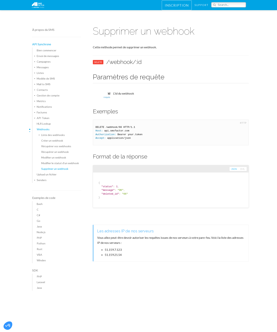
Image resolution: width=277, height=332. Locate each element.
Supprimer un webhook (54, 168)
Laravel (41, 282)
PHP (39, 237)
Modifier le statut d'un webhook (60, 163)
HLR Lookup (44, 123)
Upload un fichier (46, 174)
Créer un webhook (52, 140)
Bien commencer (46, 50)
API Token (43, 118)
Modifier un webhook (53, 157)
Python (41, 243)
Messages (43, 67)
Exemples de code (43, 197)
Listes (40, 72)
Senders (42, 180)
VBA (39, 254)
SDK (35, 270)
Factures (42, 112)
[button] (7, 325)
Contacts (42, 89)
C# (38, 215)
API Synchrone (41, 44)
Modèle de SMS (46, 78)
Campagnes (44, 61)
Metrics (41, 101)
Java (39, 226)
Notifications (44, 106)
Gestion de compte (48, 95)
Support (201, 8)
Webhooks (43, 129)
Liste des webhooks (53, 134)
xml (242, 169)
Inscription (177, 9)
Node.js (41, 232)
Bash (40, 203)
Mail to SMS (43, 84)
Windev (41, 260)
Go (38, 220)
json (234, 169)
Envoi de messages (48, 56)
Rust (39, 249)
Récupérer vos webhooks (56, 146)
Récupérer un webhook (55, 151)
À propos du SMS (43, 29)
